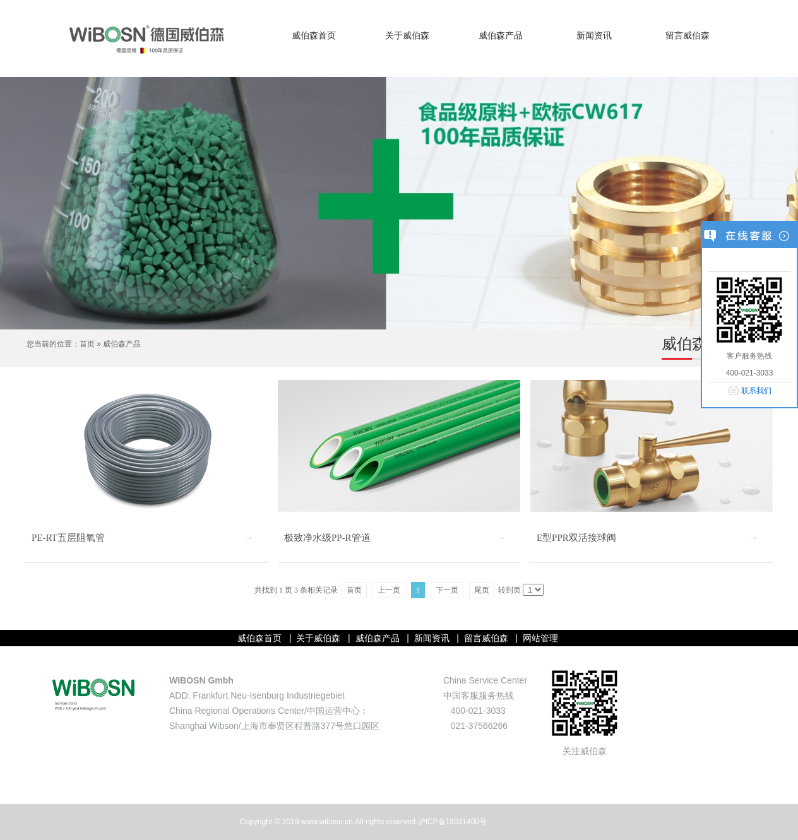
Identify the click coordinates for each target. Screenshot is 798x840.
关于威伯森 (407, 35)
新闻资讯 (594, 35)
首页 (87, 344)
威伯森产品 (501, 35)
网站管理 (540, 638)
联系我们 (756, 390)
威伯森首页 (314, 35)
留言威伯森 (687, 35)
